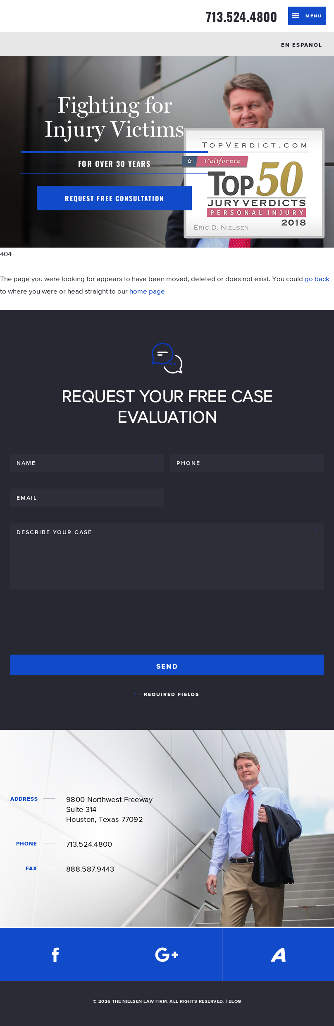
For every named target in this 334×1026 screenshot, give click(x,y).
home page (147, 291)
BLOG (235, 1001)
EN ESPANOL (301, 45)
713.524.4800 (241, 16)
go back (317, 279)
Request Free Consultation (114, 198)
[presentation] (73, 625)
